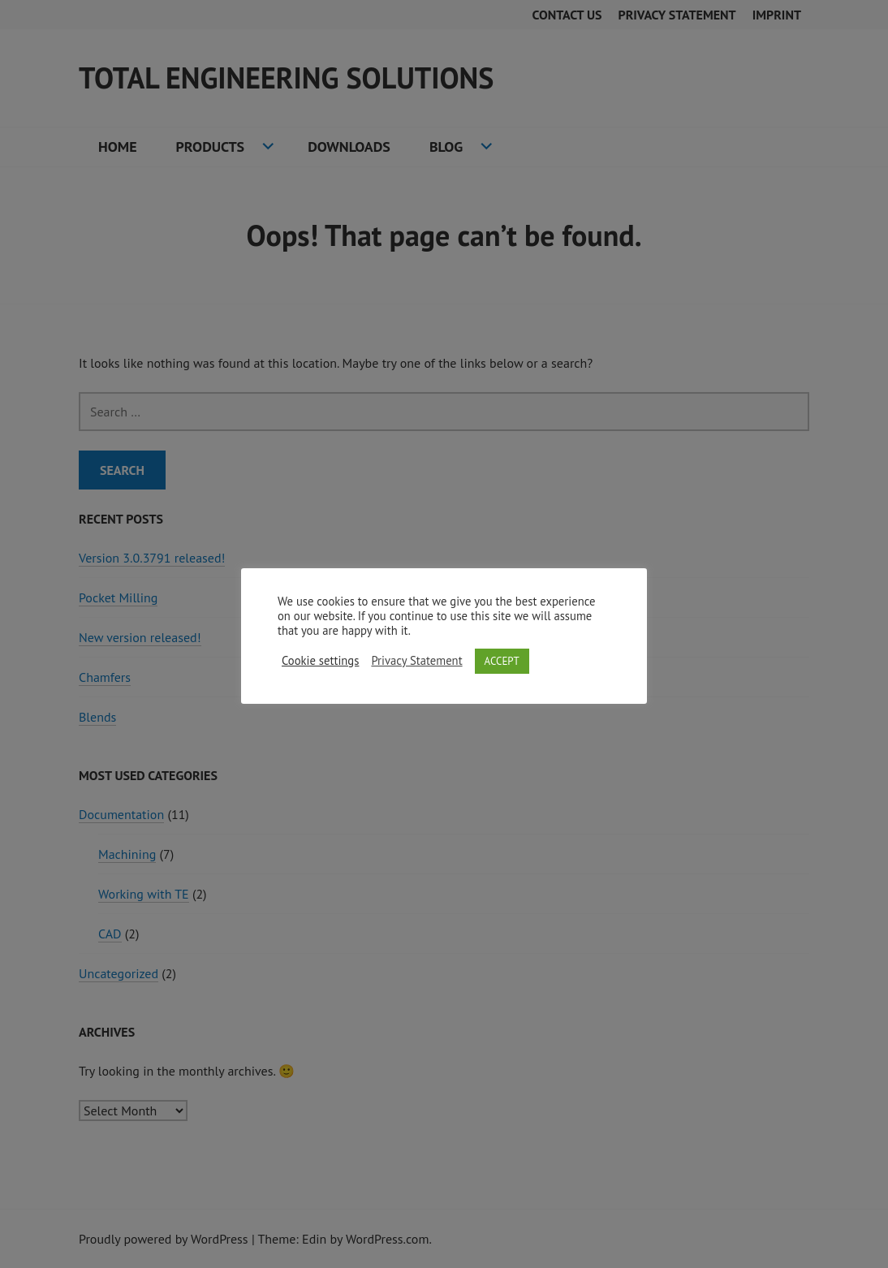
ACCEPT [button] (502, 661)
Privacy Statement (416, 660)
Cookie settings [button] (320, 660)
